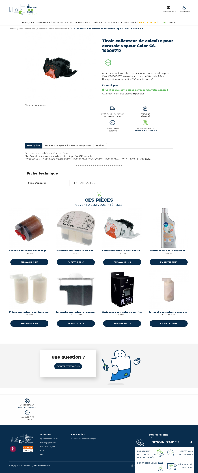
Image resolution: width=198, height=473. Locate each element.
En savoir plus (110, 85)
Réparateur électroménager (83, 439)
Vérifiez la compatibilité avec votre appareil (68, 145)
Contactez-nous (68, 366)
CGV (42, 450)
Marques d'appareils (36, 22)
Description (33, 145)
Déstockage (147, 22)
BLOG (172, 22)
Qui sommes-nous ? (49, 439)
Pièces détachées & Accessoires (114, 22)
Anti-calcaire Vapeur (59, 29)
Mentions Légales (47, 446)
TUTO (162, 22)
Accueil (13, 29)
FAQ (42, 454)
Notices (100, 145)
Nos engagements (48, 442)
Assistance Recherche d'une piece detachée (146, 454)
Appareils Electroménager (71, 22)
